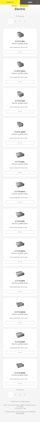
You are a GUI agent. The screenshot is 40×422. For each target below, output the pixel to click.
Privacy (18, 413)
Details (20, 52)
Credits (22, 413)
